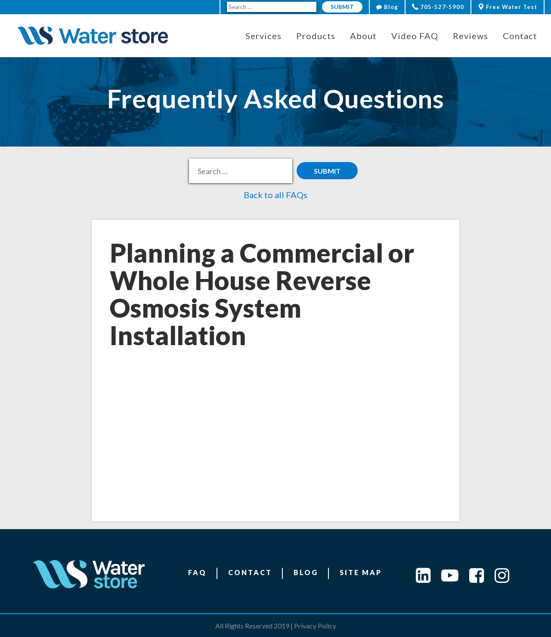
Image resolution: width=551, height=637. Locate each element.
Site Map (361, 572)
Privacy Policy (315, 626)
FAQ (197, 572)
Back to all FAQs (275, 195)
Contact (250, 572)
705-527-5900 (438, 6)
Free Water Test (507, 6)
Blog (387, 6)
